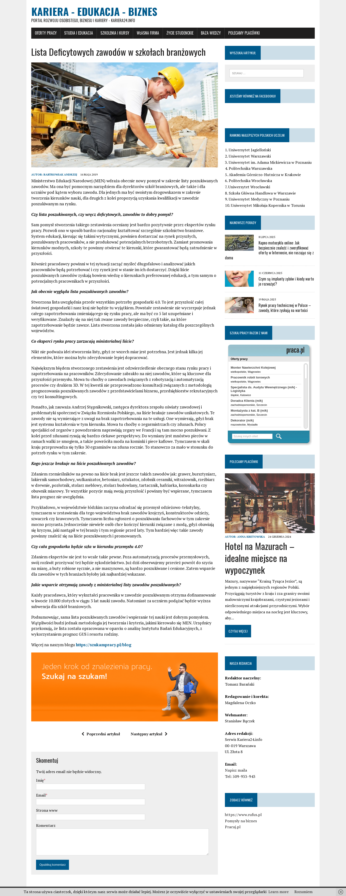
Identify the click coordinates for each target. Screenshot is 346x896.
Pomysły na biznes (241, 820)
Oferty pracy (46, 33)
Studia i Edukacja (78, 33)
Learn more (278, 891)
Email (41, 795)
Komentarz (46, 825)
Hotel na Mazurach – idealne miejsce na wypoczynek (260, 557)
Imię (40, 780)
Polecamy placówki (244, 33)
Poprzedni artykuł (100, 734)
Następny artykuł (149, 734)
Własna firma (148, 33)
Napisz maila (236, 770)
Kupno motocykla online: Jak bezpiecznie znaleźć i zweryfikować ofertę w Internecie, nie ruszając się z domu (269, 250)
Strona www (47, 810)
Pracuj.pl (233, 826)
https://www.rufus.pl (243, 814)
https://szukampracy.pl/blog (103, 644)
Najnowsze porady (243, 222)
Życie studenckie (180, 33)
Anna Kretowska (251, 536)
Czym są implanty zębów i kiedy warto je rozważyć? (286, 281)
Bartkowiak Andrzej (60, 174)
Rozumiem (303, 891)
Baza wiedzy (211, 33)
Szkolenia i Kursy (114, 33)
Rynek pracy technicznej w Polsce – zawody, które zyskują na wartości (285, 307)
